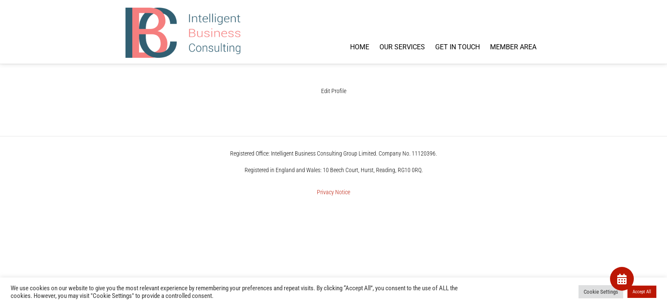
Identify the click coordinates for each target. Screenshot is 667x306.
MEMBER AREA (513, 47)
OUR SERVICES (402, 47)
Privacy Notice (333, 192)
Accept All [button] (642, 292)
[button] (622, 279)
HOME (359, 47)
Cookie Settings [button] (601, 292)
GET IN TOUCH (457, 47)
